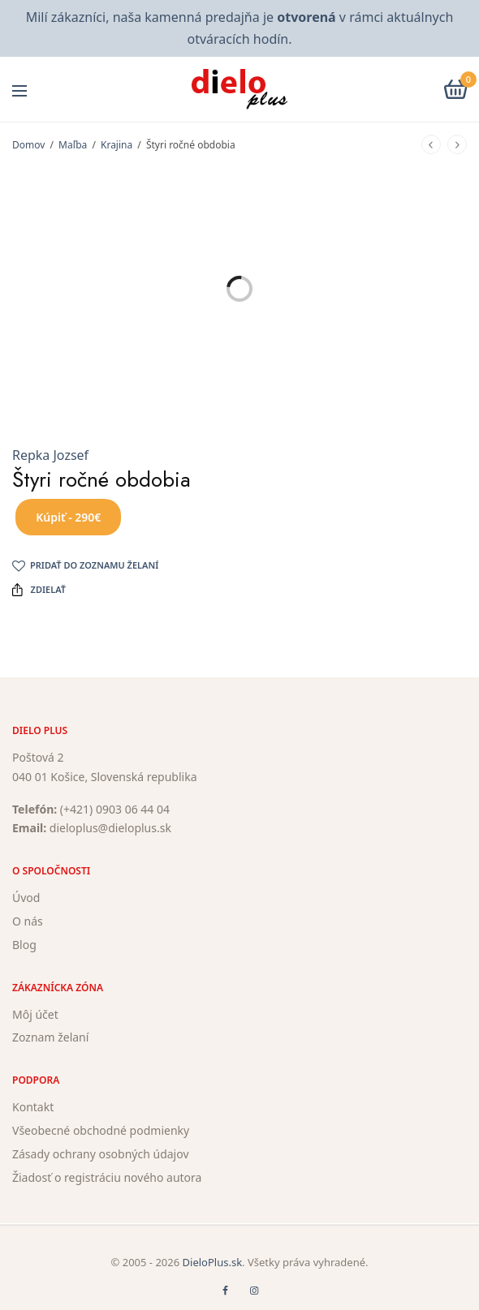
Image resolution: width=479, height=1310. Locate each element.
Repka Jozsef (50, 455)
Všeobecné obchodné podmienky (100, 1130)
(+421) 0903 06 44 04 (115, 809)
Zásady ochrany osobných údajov (100, 1154)
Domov (28, 145)
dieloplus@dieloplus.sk (110, 828)
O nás (27, 921)
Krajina (116, 145)
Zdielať (39, 589)
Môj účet (35, 1014)
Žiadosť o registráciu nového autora (106, 1177)
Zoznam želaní (50, 1038)
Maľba (72, 145)
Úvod (26, 897)
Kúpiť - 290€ (68, 517)
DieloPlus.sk (213, 1262)
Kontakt (33, 1107)
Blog (24, 944)
